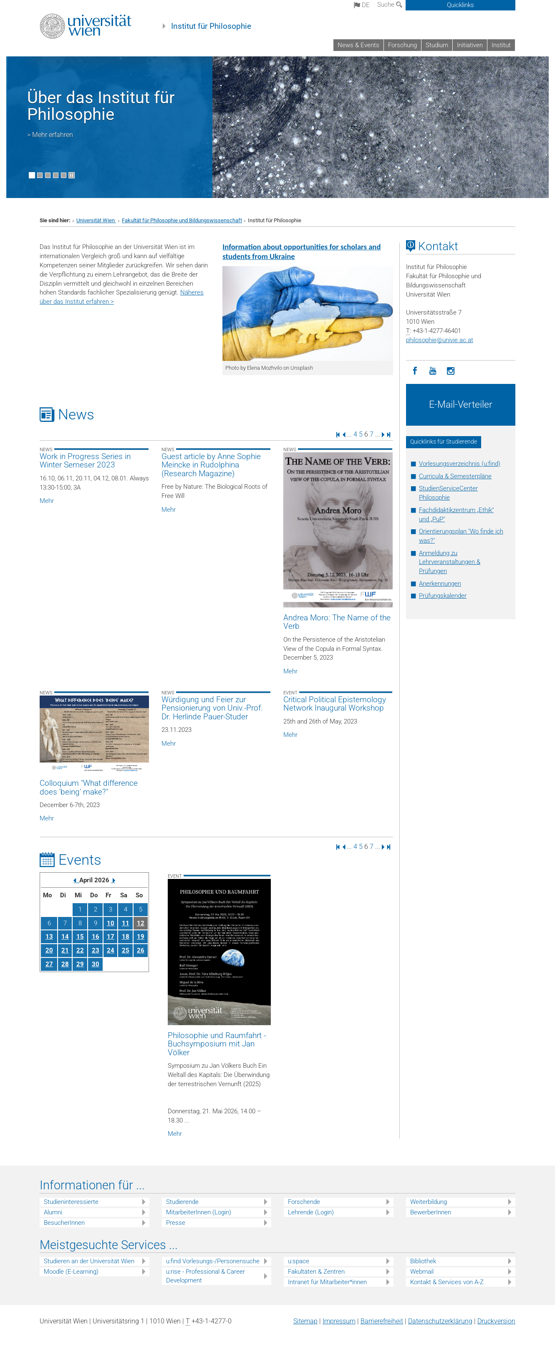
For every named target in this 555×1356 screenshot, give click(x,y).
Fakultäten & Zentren (316, 1271)
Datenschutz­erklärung (440, 1321)
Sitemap (305, 1321)
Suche (389, 4)
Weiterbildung (428, 1202)
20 (49, 950)
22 (80, 950)
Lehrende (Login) (311, 1212)
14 (65, 936)
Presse (175, 1222)
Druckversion (496, 1321)
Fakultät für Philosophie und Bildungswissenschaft (182, 220)
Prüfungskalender (443, 595)
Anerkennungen (440, 583)
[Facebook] (415, 371)
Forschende (304, 1202)
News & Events (358, 45)
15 (80, 936)
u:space (298, 1261)
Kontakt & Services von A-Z (447, 1282)
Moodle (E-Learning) (71, 1271)
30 (95, 964)
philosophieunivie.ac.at (439, 340)
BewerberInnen (430, 1212)
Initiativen (470, 45)
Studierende (182, 1202)
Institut (501, 45)
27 (49, 964)
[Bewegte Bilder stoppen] (71, 175)
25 (125, 950)
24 (110, 950)
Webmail (422, 1271)
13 (49, 936)
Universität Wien (96, 220)
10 (110, 923)
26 (140, 950)
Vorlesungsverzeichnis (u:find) (459, 463)
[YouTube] (433, 371)
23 (95, 950)
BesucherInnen (64, 1222)
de (362, 5)
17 (110, 936)
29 (80, 964)
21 (65, 950)
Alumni (53, 1212)
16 (95, 936)
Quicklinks (460, 5)
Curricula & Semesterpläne (455, 476)
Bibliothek (423, 1261)
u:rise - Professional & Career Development (205, 1276)
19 (140, 936)
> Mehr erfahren (50, 135)
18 (125, 936)
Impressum (339, 1321)
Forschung (402, 45)
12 (140, 923)
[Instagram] (451, 371)
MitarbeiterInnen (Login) (198, 1212)
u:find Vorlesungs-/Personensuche (213, 1261)
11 (125, 923)
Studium (437, 45)
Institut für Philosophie (211, 26)
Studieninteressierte (71, 1202)
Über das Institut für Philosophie (101, 106)
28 (65, 964)
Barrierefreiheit (382, 1321)
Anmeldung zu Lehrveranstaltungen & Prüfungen (449, 562)
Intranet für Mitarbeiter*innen (327, 1282)
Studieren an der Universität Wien (89, 1261)
